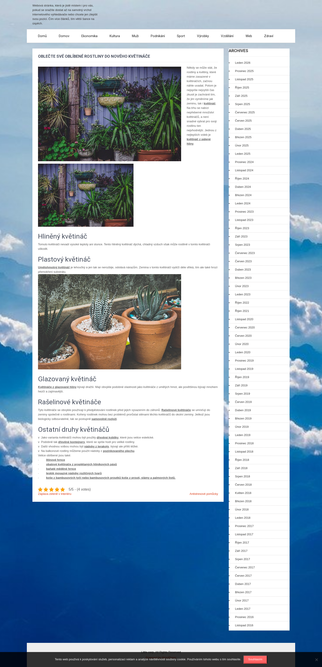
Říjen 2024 (242, 178)
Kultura (115, 36)
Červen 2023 (243, 261)
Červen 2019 (243, 402)
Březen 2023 (243, 278)
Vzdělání (227, 36)
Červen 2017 (243, 575)
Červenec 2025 (245, 112)
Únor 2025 (242, 145)
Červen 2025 (243, 120)
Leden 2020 (242, 352)
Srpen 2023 (242, 244)
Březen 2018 (243, 501)
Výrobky (203, 36)
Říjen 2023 (242, 228)
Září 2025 (241, 95)
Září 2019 (241, 385)
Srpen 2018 (242, 476)
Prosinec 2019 (244, 360)
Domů (42, 36)
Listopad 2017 (244, 534)
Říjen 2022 (242, 302)
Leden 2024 (242, 203)
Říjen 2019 (242, 377)
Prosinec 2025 (244, 71)
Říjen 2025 (242, 87)
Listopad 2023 (244, 220)
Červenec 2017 (245, 567)
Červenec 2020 (245, 327)
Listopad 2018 (244, 451)
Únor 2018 (242, 509)
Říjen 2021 (242, 311)
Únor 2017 (242, 600)
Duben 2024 (243, 186)
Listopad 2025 (244, 79)
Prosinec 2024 (244, 162)
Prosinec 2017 (244, 526)
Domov (64, 36)
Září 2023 (241, 236)
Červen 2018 (243, 484)
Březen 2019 (243, 418)
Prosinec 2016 (244, 617)
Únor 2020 (242, 344)
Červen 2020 (243, 335)
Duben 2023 (243, 269)
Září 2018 (241, 468)
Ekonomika (89, 36)
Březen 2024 (243, 195)
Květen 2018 (243, 493)
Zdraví (268, 36)
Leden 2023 (242, 294)
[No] (316, 659)
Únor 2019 (242, 426)
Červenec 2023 (245, 253)
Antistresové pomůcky (204, 493)
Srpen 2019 (242, 393)
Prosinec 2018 (244, 443)
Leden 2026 (242, 62)
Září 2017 (241, 551)
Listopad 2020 (244, 319)
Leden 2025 (242, 153)
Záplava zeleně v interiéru (54, 493)
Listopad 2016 (244, 625)
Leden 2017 (242, 608)
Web (249, 36)
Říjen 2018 (242, 460)
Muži (135, 36)
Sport (181, 36)
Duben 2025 (243, 129)
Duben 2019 (243, 410)
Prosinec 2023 (244, 211)
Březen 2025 (243, 137)
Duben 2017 (243, 584)
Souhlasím (255, 659)
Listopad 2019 (244, 369)
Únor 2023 (242, 286)
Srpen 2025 (242, 104)
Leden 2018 (242, 517)
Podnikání (158, 36)
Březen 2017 (243, 592)
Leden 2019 (242, 435)
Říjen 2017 (242, 542)
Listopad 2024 (244, 170)
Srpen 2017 (242, 559)
